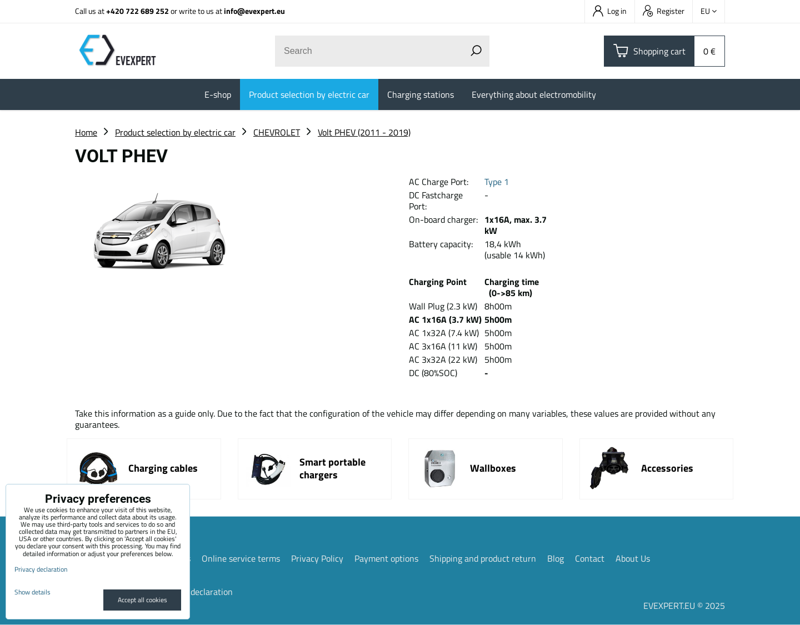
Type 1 (496, 181)
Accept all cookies (142, 599)
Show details (32, 592)
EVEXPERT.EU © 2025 (684, 605)
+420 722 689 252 (137, 11)
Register (663, 11)
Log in (610, 11)
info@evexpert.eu (254, 11)
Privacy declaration (197, 591)
